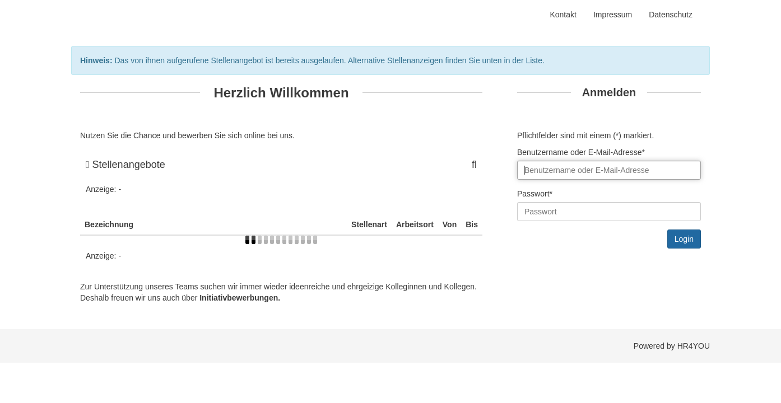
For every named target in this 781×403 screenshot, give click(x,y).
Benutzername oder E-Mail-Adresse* (581, 152)
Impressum (612, 14)
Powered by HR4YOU (672, 345)
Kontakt (563, 14)
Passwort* (534, 193)
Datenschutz (670, 14)
